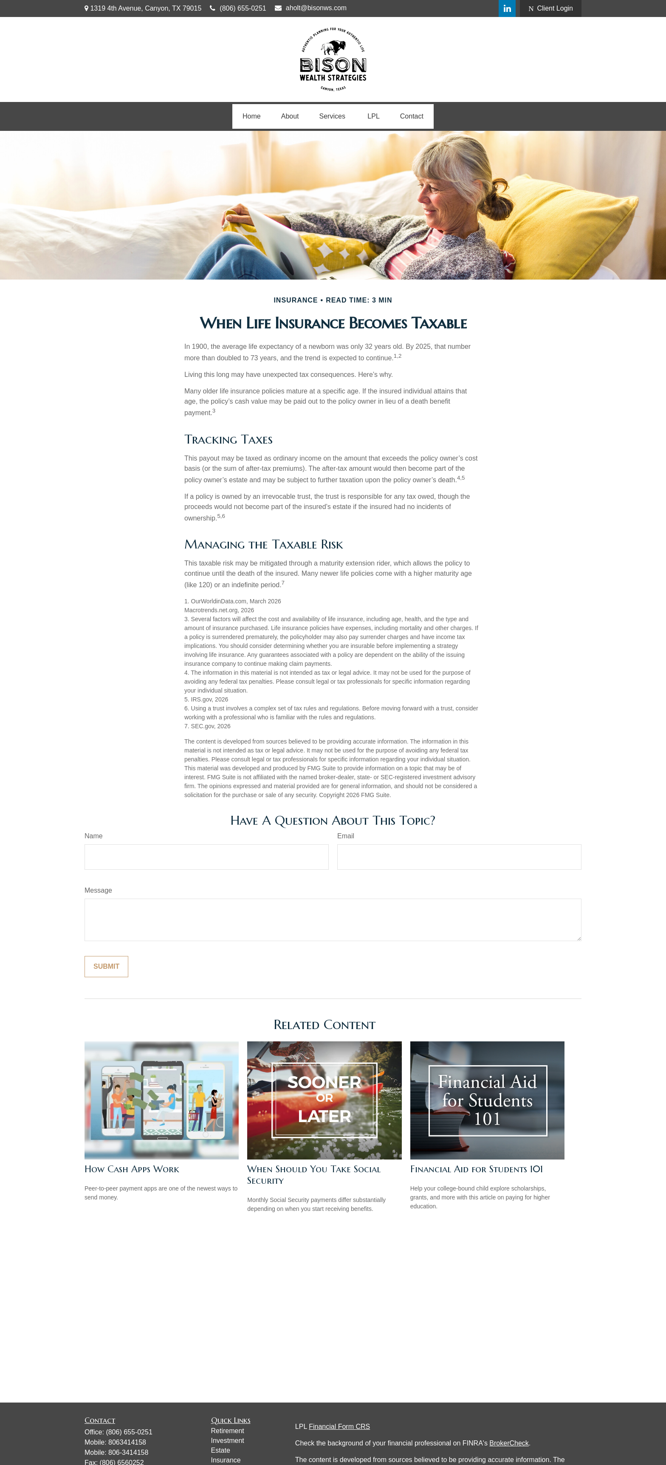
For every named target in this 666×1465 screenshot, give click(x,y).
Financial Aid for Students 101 (476, 1169)
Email (345, 836)
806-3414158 (128, 1452)
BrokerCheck (508, 1443)
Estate (220, 1450)
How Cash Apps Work (132, 1169)
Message (98, 890)
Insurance (226, 1460)
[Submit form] (106, 966)
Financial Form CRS (339, 1426)
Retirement (227, 1430)
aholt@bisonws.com (311, 7)
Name (94, 836)
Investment (227, 1440)
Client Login (550, 8)
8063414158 (127, 1442)
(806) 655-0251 (238, 8)
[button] (251, 116)
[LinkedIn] (507, 8)
